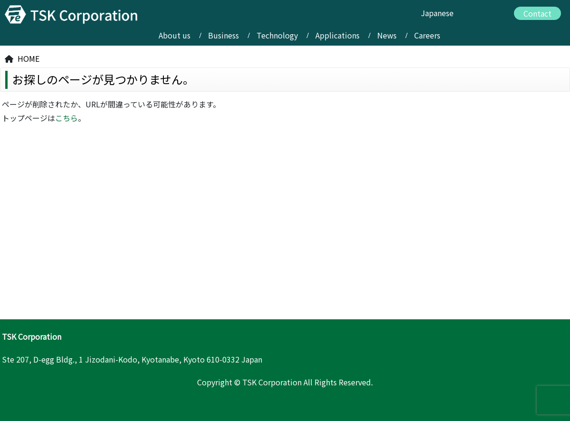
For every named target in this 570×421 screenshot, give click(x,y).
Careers (427, 35)
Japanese (437, 13)
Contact (537, 13)
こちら (66, 118)
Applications (337, 35)
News (387, 35)
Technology (277, 35)
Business (223, 35)
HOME (28, 58)
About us (174, 35)
